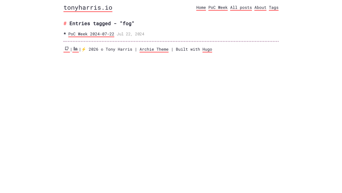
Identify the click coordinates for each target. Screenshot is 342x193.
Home (201, 7)
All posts (241, 7)
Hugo (207, 49)
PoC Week (218, 7)
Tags (274, 7)
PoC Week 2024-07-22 (91, 33)
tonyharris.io (87, 7)
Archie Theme (154, 49)
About (260, 7)
